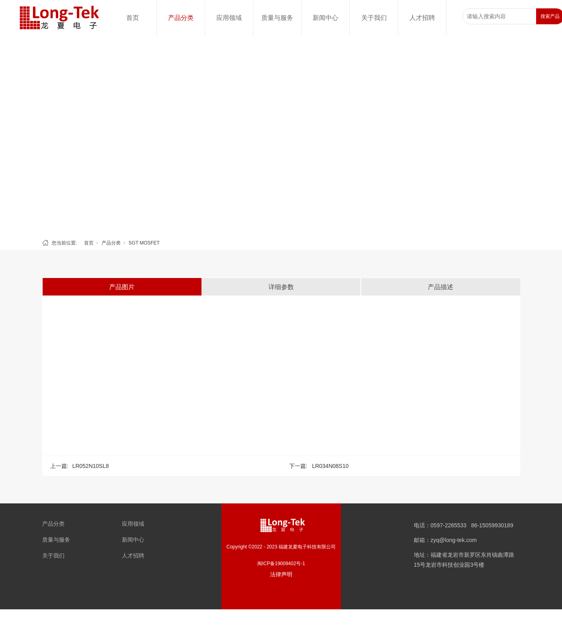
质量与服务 (277, 17)
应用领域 (229, 17)
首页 (132, 17)
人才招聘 (422, 17)
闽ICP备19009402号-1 (281, 563)
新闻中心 (325, 17)
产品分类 (181, 17)
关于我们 (374, 17)
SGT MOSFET (144, 243)
